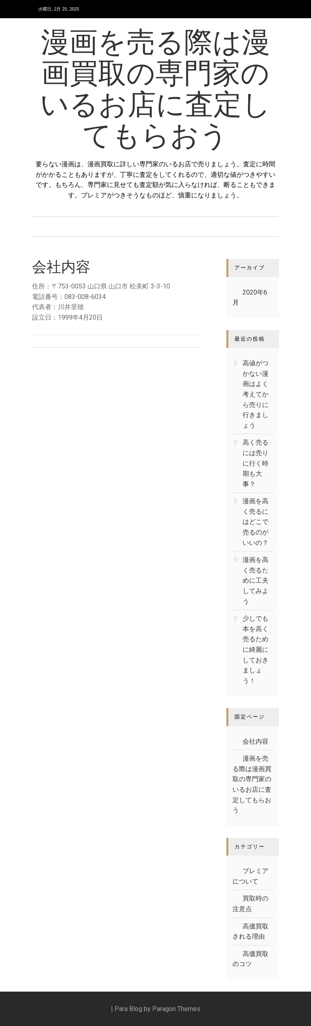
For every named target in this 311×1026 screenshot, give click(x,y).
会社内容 (255, 741)
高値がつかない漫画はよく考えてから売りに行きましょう (255, 394)
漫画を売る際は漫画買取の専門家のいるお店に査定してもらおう (155, 91)
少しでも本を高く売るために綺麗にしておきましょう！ (255, 650)
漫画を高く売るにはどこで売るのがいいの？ (255, 521)
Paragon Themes (176, 1009)
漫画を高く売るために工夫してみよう (255, 580)
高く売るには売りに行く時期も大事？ (255, 463)
